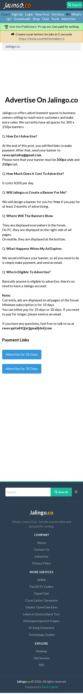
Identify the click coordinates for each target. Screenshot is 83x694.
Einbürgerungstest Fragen (41, 621)
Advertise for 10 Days (22, 354)
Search (61, 492)
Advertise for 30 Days (22, 368)
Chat (45, 19)
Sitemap (41, 651)
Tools (55, 19)
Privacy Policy (41, 563)
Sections (58, 14)
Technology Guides (41, 635)
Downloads (22, 19)
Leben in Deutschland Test (41, 614)
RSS (41, 665)
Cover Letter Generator (41, 600)
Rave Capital (50, 687)
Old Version (42, 658)
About (41, 542)
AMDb (41, 580)
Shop (36, 19)
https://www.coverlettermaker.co (41, 38)
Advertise (68, 19)
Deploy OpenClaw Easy (42, 607)
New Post (42, 14)
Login (29, 14)
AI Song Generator (41, 628)
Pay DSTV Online (41, 586)
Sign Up (17, 14)
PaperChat (41, 593)
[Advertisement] (38, 72)
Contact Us (41, 549)
